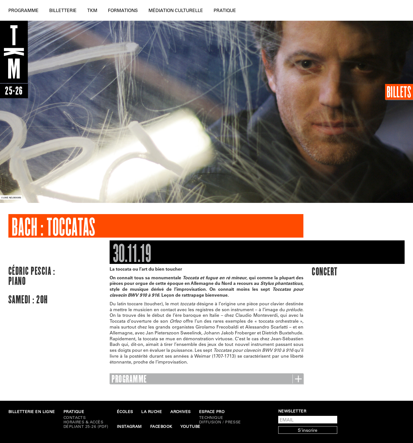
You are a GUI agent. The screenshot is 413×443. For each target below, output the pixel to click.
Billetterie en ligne (31, 411)
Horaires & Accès (83, 422)
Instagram (129, 426)
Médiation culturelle (175, 10)
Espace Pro (212, 411)
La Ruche (151, 411)
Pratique (225, 10)
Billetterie (63, 10)
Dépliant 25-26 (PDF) (85, 426)
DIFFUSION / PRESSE (220, 422)
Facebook (161, 426)
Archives (180, 411)
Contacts (74, 417)
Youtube (190, 426)
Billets (399, 92)
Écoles (125, 411)
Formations (123, 10)
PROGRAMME (206, 379)
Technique (211, 417)
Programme (23, 10)
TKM (92, 10)
